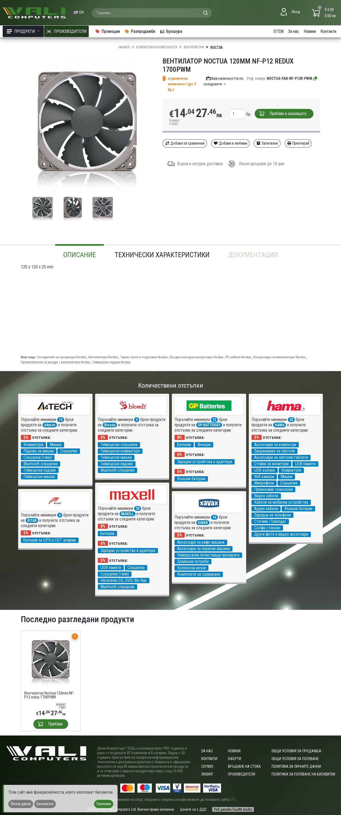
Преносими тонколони (273, 489)
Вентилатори (194, 47)
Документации (253, 255)
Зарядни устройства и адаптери (204, 461)
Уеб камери (264, 476)
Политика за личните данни (296, 766)
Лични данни (21, 804)
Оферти (234, 759)
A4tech (49, 425)
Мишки (55, 444)
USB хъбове (264, 470)
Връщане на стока (244, 766)
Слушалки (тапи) (38, 457)
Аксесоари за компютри (275, 444)
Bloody (109, 425)
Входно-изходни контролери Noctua (196, 357)
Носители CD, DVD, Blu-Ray (123, 580)
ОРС (233, 799)
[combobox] (152, 13)
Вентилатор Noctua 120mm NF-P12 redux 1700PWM (49, 695)
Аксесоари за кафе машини (200, 542)
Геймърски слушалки (118, 444)
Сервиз (207, 766)
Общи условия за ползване (295, 759)
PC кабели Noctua (238, 357)
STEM (278, 31)
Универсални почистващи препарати (208, 555)
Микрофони (264, 483)
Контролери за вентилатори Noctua (279, 357)
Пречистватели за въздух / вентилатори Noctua (55, 362)
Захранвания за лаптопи (274, 451)
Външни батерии (191, 478)
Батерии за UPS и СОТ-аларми (50, 540)
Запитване (267, 143)
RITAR (32, 520)
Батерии (184, 444)
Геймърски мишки (39, 476)
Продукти (23, 31)
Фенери (204, 444)
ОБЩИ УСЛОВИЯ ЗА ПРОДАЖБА (296, 751)
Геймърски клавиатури (120, 451)
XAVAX (203, 522)
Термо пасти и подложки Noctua (144, 357)
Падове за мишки (39, 451)
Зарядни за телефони (272, 515)
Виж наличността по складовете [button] (223, 81)
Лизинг (207, 774)
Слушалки (68, 451)
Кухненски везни (191, 567)
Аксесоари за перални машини (203, 548)
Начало (124, 47)
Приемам (103, 804)
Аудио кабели (266, 508)
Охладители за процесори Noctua (61, 357)
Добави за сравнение (185, 143)
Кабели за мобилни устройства (281, 502)
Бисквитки (45, 804)
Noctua (216, 47)
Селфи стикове (267, 527)
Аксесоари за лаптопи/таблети (281, 457)
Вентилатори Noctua (103, 357)
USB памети (305, 463)
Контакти (328, 31)
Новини (310, 31)
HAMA (279, 425)
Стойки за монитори (271, 463)
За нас (293, 31)
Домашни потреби (193, 561)
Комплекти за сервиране (198, 574)
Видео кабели (266, 495)
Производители (241, 774)
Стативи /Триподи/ (270, 521)
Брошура (171, 31)
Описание (79, 255)
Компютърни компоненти (156, 47)
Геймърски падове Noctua (111, 362)
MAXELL (127, 514)
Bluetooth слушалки (40, 463)
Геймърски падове (40, 470)
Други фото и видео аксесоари (281, 534)
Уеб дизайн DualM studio (233, 809)
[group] (87, 125)
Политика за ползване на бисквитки (303, 774)
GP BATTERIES (209, 425)
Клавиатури (33, 444)
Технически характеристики (162, 255)
